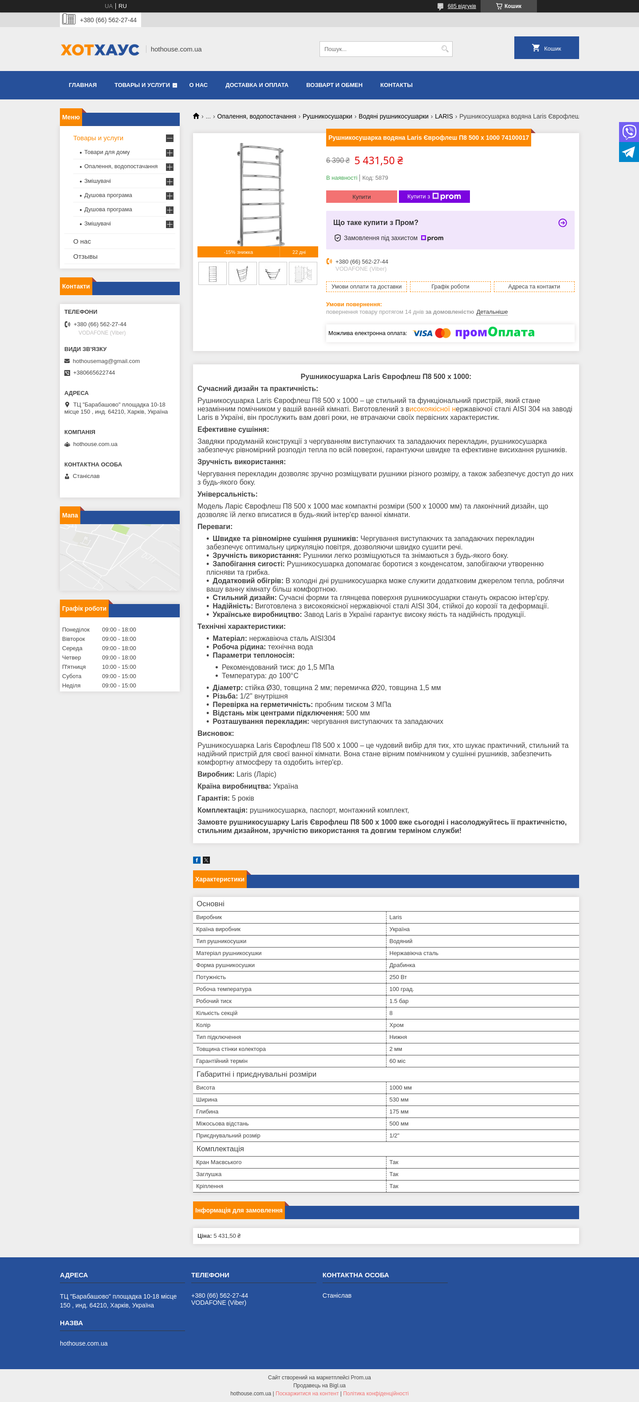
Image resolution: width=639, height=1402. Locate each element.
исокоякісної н (432, 409)
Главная (83, 85)
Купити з (434, 197)
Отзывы (85, 256)
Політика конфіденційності (376, 1393)
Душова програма (108, 195)
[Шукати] (445, 49)
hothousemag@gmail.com (106, 361)
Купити (361, 197)
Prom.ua (361, 1377)
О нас (198, 85)
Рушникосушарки (327, 116)
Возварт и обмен (334, 85)
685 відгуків (462, 6)
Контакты (396, 85)
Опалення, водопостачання (256, 116)
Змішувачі (97, 181)
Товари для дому (107, 152)
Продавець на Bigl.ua (319, 1385)
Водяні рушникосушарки (394, 116)
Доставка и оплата (256, 85)
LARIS (444, 116)
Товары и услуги (142, 85)
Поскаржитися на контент (307, 1393)
